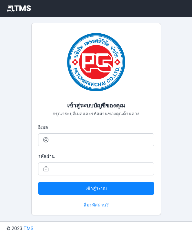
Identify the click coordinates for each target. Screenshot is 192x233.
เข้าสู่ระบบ (96, 188)
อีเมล (43, 127)
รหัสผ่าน (46, 156)
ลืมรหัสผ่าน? (96, 204)
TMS (29, 228)
